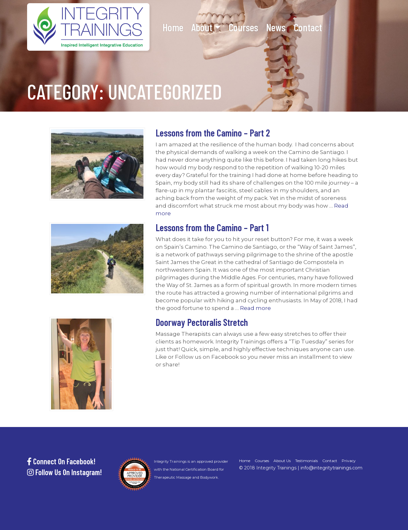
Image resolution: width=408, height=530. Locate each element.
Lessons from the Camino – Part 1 (212, 227)
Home (173, 27)
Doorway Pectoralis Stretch (202, 322)
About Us (282, 460)
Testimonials (306, 460)
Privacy (349, 460)
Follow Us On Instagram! (64, 472)
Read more (255, 308)
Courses (243, 27)
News (276, 27)
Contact (308, 27)
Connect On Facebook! (61, 461)
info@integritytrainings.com (331, 468)
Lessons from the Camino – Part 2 (213, 132)
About (201, 27)
